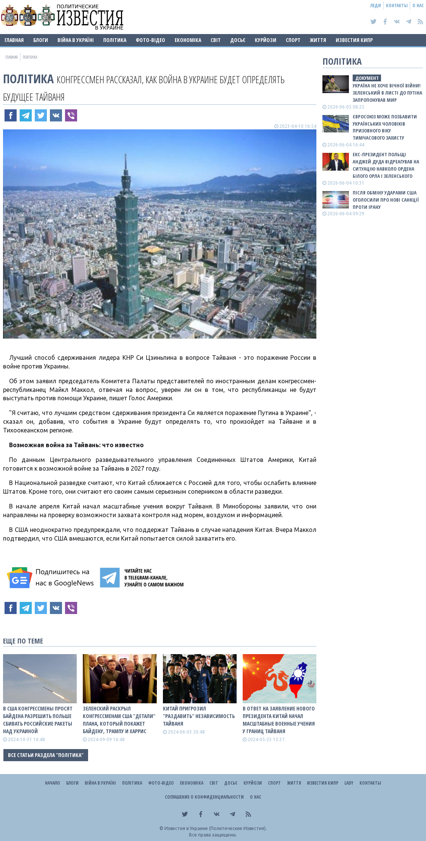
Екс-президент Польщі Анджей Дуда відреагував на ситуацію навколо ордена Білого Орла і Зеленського (386, 165)
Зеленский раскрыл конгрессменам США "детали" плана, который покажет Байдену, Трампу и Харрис (119, 720)
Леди (375, 5)
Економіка (188, 40)
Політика (114, 40)
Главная (14, 40)
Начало (52, 783)
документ (367, 78)
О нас (418, 5)
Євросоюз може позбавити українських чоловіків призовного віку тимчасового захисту (385, 127)
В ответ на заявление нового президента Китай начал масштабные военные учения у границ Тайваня (279, 720)
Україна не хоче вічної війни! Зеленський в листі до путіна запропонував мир (387, 92)
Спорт (293, 40)
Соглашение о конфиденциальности (204, 797)
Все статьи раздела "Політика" (46, 755)
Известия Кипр (354, 40)
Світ (216, 40)
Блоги (40, 40)
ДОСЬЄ (237, 40)
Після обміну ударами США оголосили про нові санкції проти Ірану (386, 199)
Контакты (396, 5)
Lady (348, 783)
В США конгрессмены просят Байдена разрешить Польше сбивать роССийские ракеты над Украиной (38, 720)
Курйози (265, 40)
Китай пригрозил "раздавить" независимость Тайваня (199, 716)
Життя (318, 40)
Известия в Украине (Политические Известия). (215, 828)
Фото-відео (150, 40)
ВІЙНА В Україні (75, 40)
